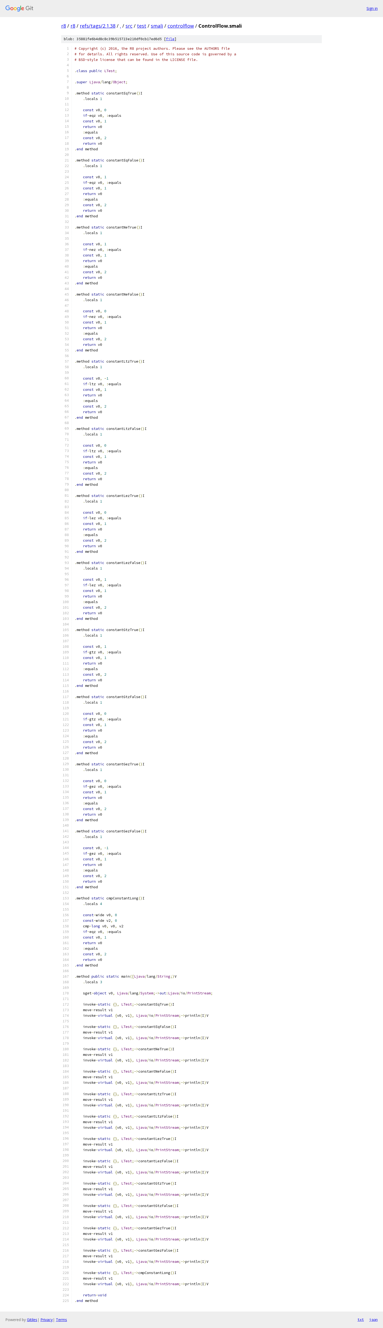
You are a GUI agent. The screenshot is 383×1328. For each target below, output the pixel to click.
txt (360, 1319)
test (141, 26)
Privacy (46, 1319)
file (170, 39)
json (373, 1319)
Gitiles (32, 1319)
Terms (61, 1319)
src (129, 26)
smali (157, 26)
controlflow (181, 26)
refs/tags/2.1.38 (97, 26)
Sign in (372, 8)
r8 (63, 26)
